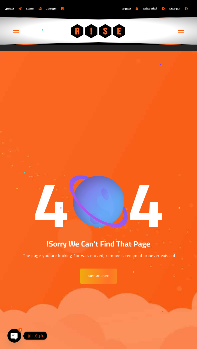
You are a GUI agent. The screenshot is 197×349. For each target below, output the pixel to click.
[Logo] (98, 31)
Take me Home (98, 276)
